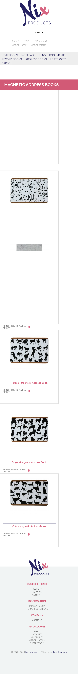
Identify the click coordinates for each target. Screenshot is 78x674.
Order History (20, 45)
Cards (6, 63)
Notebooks (10, 55)
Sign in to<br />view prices (14, 470)
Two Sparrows (60, 652)
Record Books (12, 59)
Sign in (15, 41)
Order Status (38, 45)
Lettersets (58, 59)
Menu (37, 32)
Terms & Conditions (37, 609)
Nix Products (31, 652)
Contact (37, 595)
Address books (36, 59)
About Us (37, 620)
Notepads (28, 55)
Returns (37, 592)
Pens (42, 55)
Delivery (37, 589)
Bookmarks (57, 55)
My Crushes (41, 41)
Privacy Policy (37, 606)
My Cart (27, 41)
